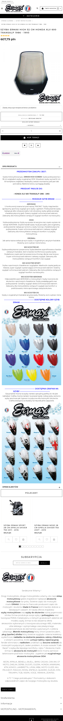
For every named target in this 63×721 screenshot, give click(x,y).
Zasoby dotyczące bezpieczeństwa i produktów (19, 108)
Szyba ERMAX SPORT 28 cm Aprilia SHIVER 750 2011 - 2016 (15, 527)
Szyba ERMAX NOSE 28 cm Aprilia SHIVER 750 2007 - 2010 (46, 527)
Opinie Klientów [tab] (10, 487)
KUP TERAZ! (31, 138)
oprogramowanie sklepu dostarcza (50, 720)
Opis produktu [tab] (9, 166)
